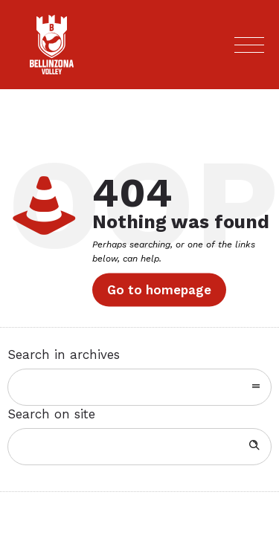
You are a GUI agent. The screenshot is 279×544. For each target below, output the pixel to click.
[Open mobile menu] (249, 44)
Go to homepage (159, 289)
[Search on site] (139, 446)
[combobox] (139, 387)
